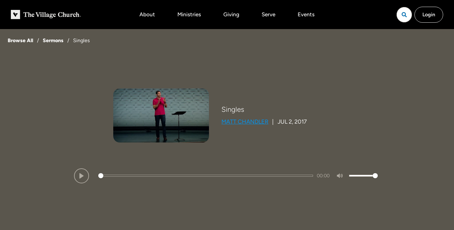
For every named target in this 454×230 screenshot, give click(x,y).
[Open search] (404, 14)
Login (428, 15)
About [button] (147, 14)
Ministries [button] (189, 14)
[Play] (81, 175)
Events (306, 14)
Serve (268, 14)
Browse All (20, 40)
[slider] (205, 175)
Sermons (53, 40)
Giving (231, 14)
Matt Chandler (244, 121)
